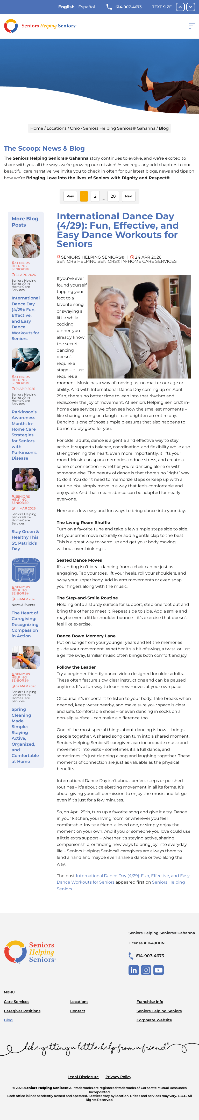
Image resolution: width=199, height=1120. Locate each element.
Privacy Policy (118, 1077)
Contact (77, 1011)
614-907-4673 (124, 7)
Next (128, 196)
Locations (57, 128)
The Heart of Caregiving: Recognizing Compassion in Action (25, 625)
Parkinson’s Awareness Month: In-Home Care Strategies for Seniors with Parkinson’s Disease (24, 435)
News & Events (23, 604)
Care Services (16, 1001)
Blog (8, 1020)
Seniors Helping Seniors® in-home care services (24, 285)
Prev (70, 196)
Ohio (75, 128)
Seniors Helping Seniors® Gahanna (119, 128)
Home (36, 128)
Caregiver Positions (22, 1011)
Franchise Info (150, 1001)
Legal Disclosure (83, 1077)
